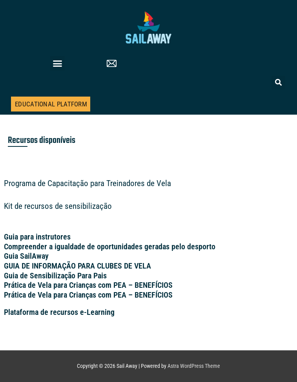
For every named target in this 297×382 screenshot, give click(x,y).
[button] (57, 63)
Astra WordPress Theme (194, 366)
